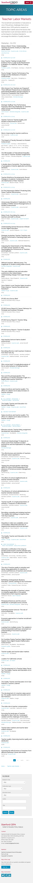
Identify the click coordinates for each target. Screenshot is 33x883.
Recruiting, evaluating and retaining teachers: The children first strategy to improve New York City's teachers (16, 514)
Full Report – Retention (10, 399)
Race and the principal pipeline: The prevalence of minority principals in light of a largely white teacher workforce (15, 377)
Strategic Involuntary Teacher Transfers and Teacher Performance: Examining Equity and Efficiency (15, 237)
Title (3, 805)
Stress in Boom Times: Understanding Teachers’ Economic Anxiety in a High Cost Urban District (15, 47)
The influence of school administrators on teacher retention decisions (15, 492)
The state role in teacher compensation (14, 706)
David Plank (23, 407)
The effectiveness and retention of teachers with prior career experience (15, 454)
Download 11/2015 (9, 116)
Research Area (6, 779)
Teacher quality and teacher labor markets (15, 651)
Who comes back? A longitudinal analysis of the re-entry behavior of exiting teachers (15, 365)
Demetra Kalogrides (15, 111)
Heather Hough (5, 290)
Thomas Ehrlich (12, 583)
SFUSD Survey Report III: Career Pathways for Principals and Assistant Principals (16, 309)
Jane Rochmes (5, 53)
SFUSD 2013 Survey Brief (9, 298)
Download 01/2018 (9, 101)
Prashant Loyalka (5, 68)
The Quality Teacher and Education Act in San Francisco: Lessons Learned (16, 682)
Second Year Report (9, 411)
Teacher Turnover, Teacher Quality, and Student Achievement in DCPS (14, 120)
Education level (6, 792)
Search (5, 812)
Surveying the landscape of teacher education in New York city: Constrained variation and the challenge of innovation (14, 715)
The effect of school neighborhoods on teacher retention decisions (14, 478)
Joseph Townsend (24, 218)
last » (27, 760)
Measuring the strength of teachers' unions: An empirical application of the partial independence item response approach (15, 592)
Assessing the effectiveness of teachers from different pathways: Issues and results (16, 751)
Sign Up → (6, 867)
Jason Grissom (5, 111)
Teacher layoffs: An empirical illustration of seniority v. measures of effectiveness (15, 502)
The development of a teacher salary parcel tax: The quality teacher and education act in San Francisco (16, 694)
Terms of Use (4, 854)
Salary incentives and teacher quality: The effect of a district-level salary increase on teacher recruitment (15, 416)
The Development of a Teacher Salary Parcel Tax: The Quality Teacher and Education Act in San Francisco (16, 670)
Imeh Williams (5, 381)
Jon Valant (12, 660)
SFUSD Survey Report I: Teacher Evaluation (15, 330)
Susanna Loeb (14, 51)
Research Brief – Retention (10, 400)
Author (4, 799)
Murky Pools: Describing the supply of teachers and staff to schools (13, 216)
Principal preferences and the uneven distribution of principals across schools (14, 601)
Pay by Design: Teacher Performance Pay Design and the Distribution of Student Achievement (15, 74)
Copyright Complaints (7, 856)
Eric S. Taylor (24, 230)
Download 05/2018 (9, 57)
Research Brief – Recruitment (11, 426)
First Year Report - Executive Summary (14, 545)
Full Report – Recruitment (11, 425)
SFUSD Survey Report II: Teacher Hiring (14, 320)
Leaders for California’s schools (11, 659)
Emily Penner (22, 51)
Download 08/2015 (9, 212)
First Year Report (8, 544)
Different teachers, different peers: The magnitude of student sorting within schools (15, 263)
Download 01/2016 (9, 130)
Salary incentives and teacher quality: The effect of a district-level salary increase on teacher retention (15, 390)
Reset (11, 812)
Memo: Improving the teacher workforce (14, 133)
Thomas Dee (13, 123)
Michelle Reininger (18, 97)
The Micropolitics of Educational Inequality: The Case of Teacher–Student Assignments (15, 153)
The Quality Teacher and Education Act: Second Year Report (14, 404)
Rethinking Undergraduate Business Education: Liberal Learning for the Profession (16, 580)
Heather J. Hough (5, 394)
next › (22, 760)
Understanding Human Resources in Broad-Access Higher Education (15, 227)
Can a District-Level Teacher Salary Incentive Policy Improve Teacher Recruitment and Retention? (16, 287)
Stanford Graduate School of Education (11, 852)
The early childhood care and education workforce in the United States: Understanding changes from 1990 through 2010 (15, 274)
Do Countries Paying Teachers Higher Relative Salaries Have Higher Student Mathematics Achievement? (16, 641)
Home (2, 766)
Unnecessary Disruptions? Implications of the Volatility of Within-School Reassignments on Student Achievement (16, 203)
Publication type (6, 786)
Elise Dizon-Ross (5, 51)
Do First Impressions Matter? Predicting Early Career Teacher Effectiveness (16, 191)
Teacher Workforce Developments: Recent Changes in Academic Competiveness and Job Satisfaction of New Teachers (15, 179)
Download (6, 161)
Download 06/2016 (9, 85)
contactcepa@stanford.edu (12, 843)
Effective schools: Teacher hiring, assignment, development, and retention (16, 430)
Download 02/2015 (9, 223)
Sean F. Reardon (16, 595)
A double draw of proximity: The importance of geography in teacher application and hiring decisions (16, 165)
